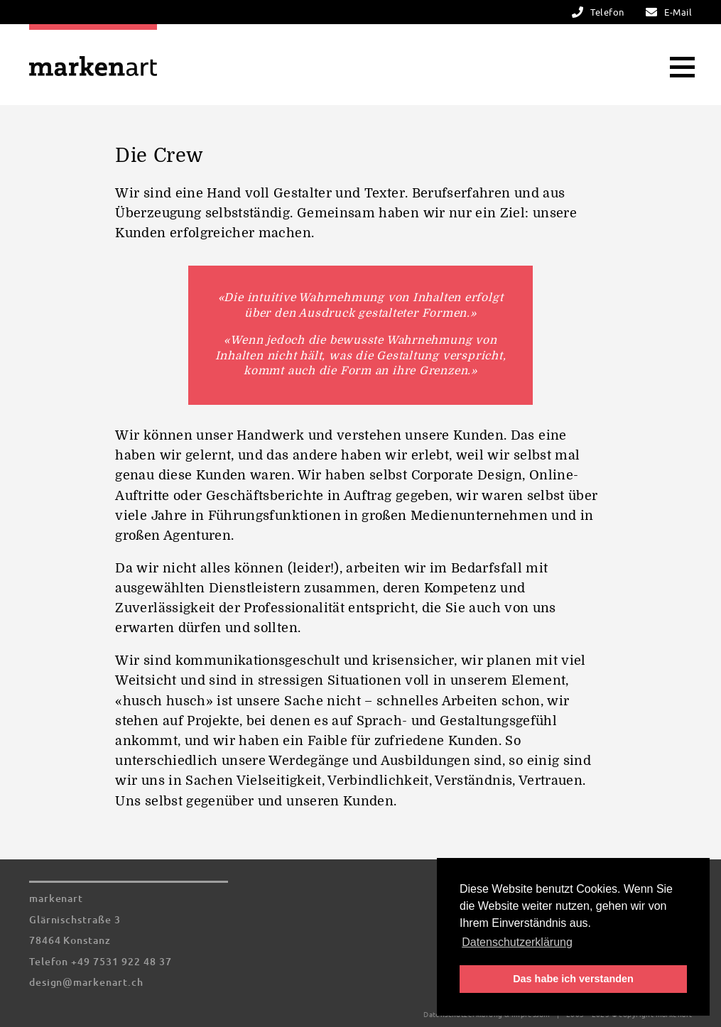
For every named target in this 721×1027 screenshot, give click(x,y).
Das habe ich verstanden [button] (573, 978)
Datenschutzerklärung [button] (517, 942)
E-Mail (678, 12)
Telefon (607, 12)
